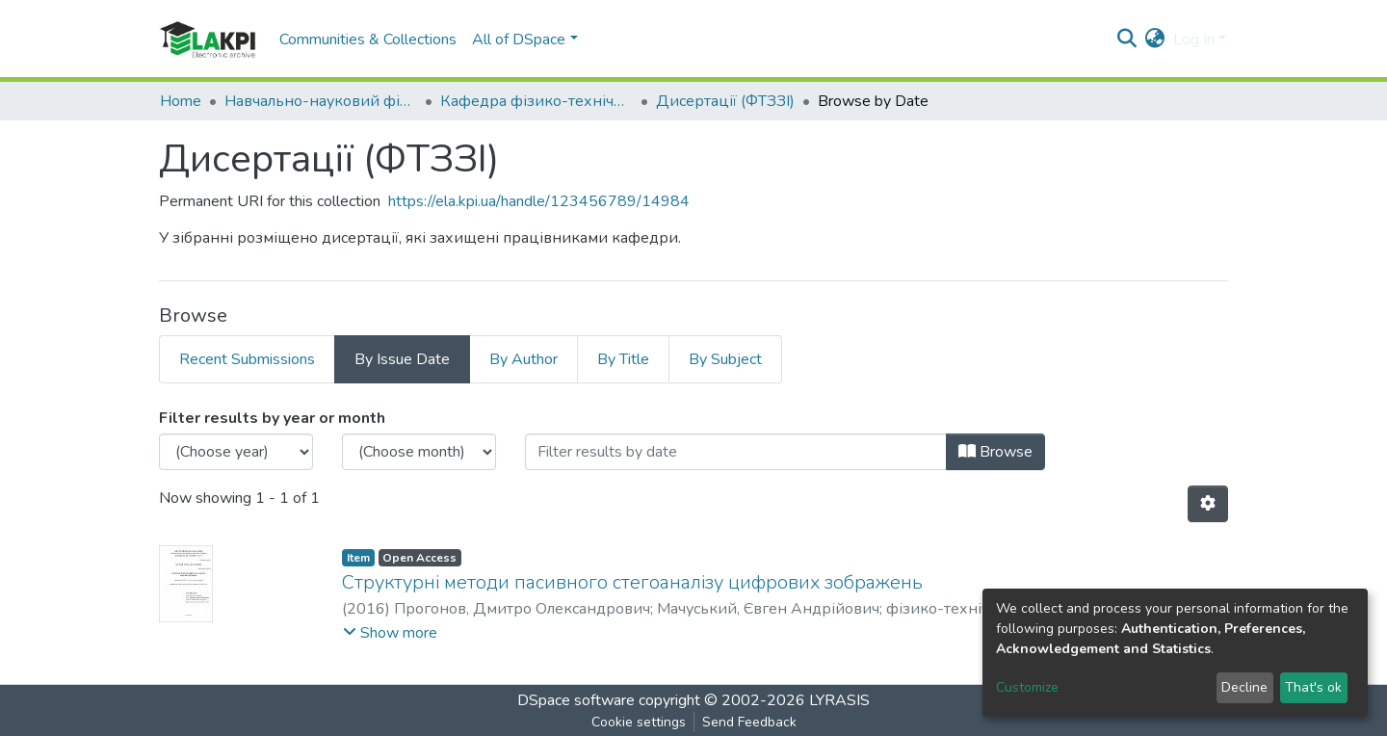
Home (180, 101)
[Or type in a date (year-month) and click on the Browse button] (736, 452)
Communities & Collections (368, 39)
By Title (623, 359)
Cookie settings (638, 722)
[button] (1155, 39)
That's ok (1313, 687)
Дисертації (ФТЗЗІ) (725, 101)
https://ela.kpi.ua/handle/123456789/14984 (539, 201)
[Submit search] (1127, 39)
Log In (1194, 39)
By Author (523, 359)
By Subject (725, 359)
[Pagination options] (1208, 504)
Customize (1027, 687)
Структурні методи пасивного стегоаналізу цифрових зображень (632, 582)
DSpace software (576, 700)
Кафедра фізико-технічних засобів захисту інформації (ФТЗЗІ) (536, 101)
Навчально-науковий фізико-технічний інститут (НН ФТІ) (320, 101)
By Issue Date (402, 359)
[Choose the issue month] (419, 452)
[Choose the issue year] (236, 452)
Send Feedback (749, 722)
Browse (995, 451)
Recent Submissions (247, 359)
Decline (1244, 687)
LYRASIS (839, 700)
